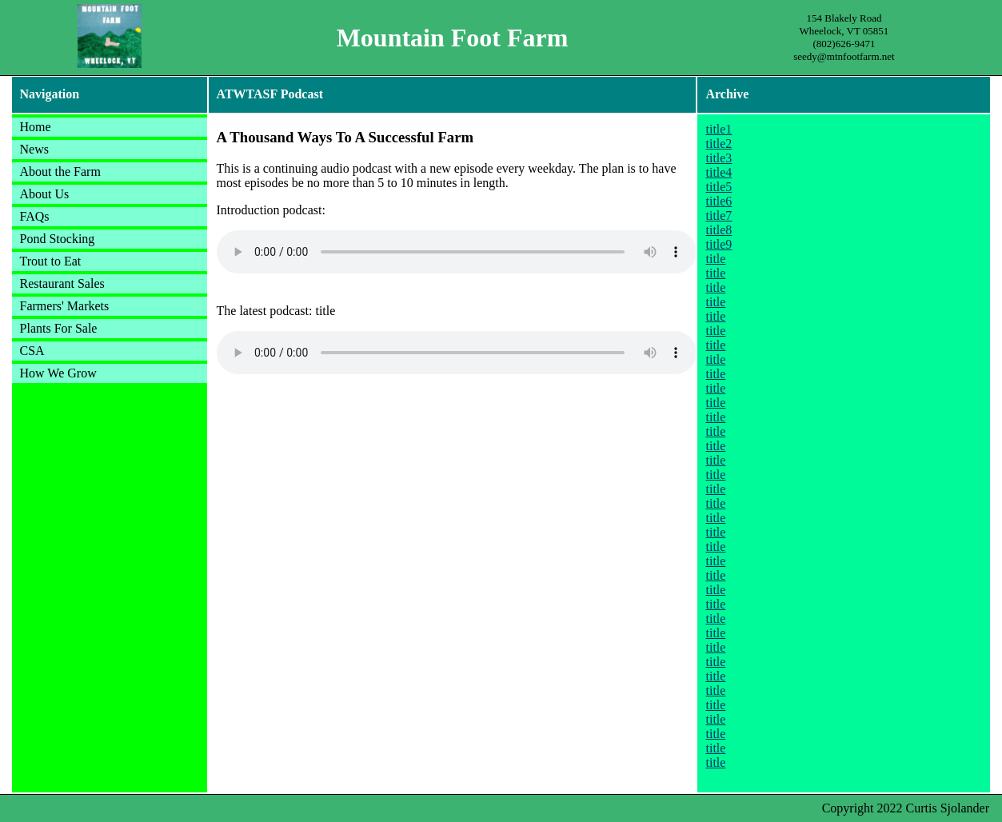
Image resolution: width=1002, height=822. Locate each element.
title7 (718, 215)
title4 (718, 172)
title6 (718, 201)
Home (35, 127)
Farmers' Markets (65, 306)
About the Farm (60, 171)
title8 (718, 230)
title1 (718, 129)
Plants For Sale (59, 328)
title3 (718, 158)
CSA (32, 350)
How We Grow (58, 373)
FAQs (35, 216)
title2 (718, 143)
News (34, 149)
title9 (718, 244)
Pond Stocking (57, 238)
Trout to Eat (51, 261)
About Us (45, 194)
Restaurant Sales (62, 283)
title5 (718, 187)
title (715, 258)
